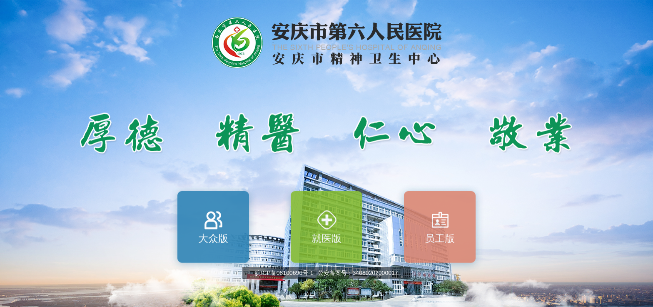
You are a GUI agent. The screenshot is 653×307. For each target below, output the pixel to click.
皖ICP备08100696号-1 (284, 273)
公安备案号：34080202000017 (358, 273)
